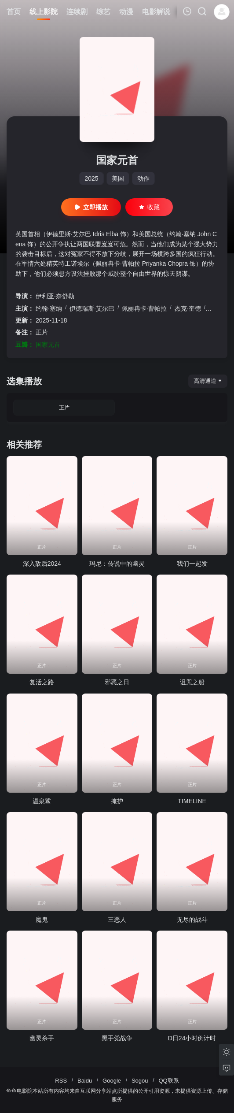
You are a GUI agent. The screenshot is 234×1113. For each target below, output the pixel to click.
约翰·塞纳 (49, 308)
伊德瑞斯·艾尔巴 (91, 308)
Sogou (140, 1080)
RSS (61, 1080)
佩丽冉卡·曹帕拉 (144, 308)
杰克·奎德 (188, 308)
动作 (143, 178)
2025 (91, 178)
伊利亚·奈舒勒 (55, 296)
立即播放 (91, 207)
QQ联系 (168, 1080)
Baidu (84, 1080)
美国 (118, 178)
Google (111, 1080)
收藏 (149, 207)
